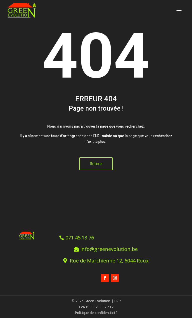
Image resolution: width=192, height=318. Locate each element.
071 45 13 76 (80, 237)
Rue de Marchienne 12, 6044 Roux (109, 260)
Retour (96, 163)
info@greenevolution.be (109, 248)
